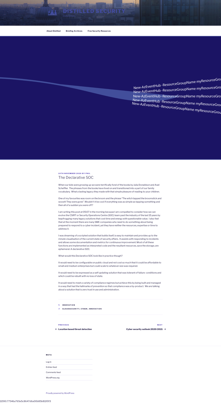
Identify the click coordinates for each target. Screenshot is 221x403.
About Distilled (53, 31)
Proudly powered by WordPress (60, 393)
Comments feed (53, 372)
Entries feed (51, 367)
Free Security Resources (99, 31)
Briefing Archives (74, 31)
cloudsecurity (70, 309)
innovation (95, 309)
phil (88, 173)
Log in (48, 362)
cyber (84, 309)
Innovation (68, 305)
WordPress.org (52, 377)
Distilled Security (94, 11)
